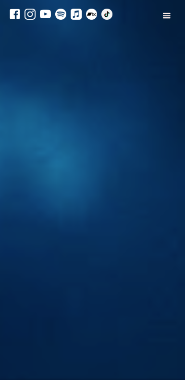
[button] (162, 31)
